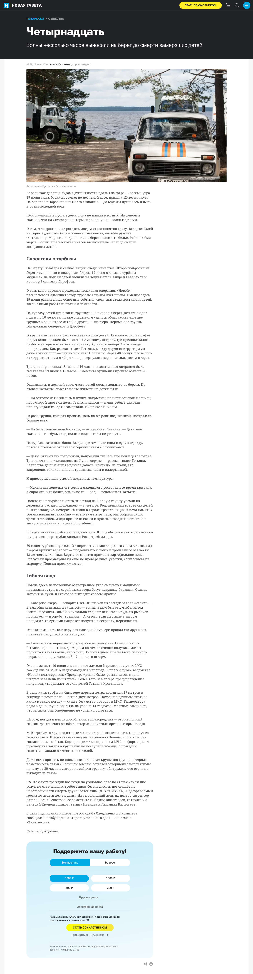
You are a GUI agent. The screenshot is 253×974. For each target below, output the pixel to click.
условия (113, 916)
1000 (110, 878)
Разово (110, 862)
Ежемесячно (69, 862)
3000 (69, 878)
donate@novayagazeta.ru (100, 946)
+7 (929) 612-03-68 (69, 949)
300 (110, 887)
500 (69, 887)
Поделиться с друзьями (89, 935)
